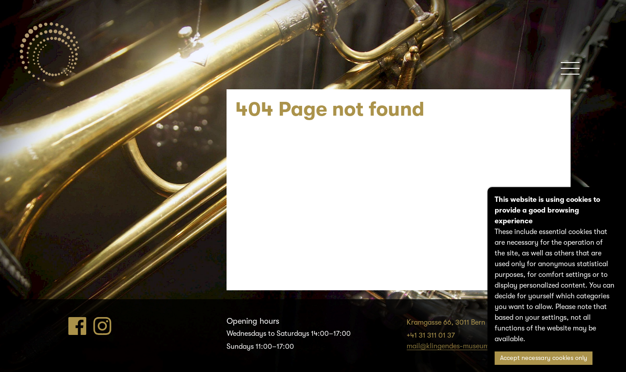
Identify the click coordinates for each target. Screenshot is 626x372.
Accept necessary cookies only (543, 358)
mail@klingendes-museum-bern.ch (462, 346)
